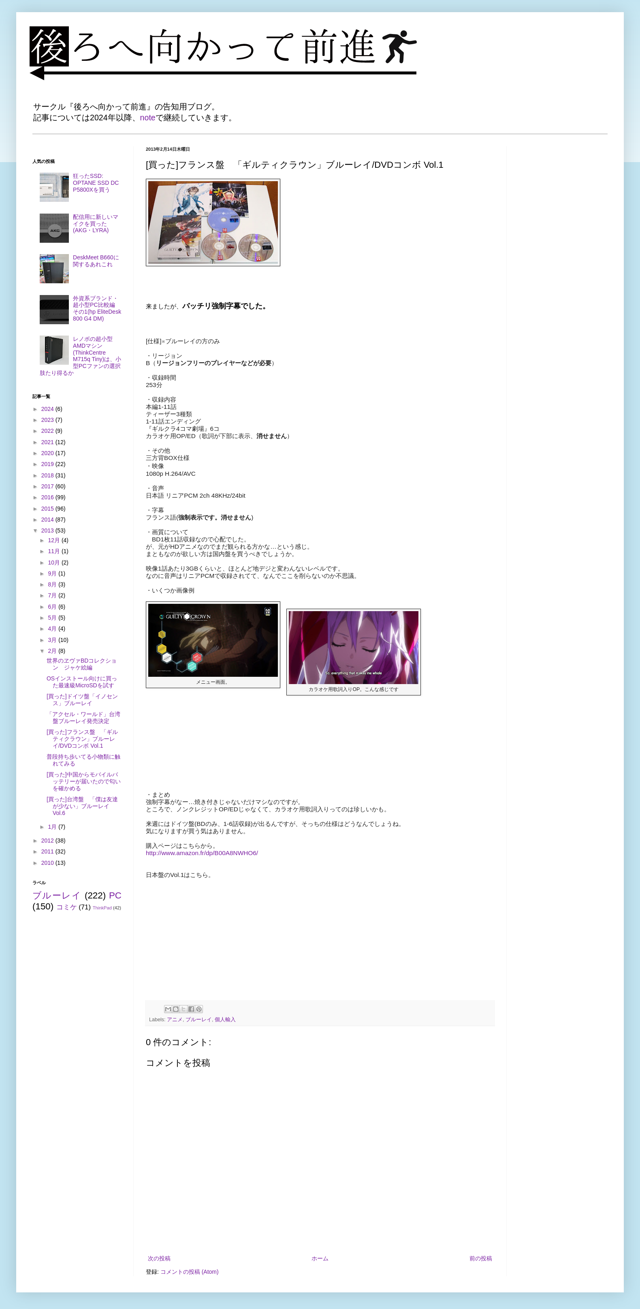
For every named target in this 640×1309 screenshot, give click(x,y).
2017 (48, 486)
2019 (48, 464)
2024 (48, 409)
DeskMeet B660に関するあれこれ (96, 260)
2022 (48, 431)
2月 (53, 651)
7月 (53, 595)
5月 (53, 617)
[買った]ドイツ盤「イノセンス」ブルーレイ (82, 699)
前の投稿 (480, 1258)
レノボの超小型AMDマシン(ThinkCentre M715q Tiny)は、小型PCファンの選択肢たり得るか (81, 356)
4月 (53, 628)
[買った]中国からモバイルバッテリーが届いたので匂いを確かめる (84, 781)
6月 (53, 606)
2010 (48, 863)
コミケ (66, 907)
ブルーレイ (199, 1019)
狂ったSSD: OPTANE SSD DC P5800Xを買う (96, 183)
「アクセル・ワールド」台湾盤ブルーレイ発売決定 (83, 717)
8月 (53, 584)
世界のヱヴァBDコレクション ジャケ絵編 (82, 664)
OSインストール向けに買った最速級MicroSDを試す (82, 682)
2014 (48, 519)
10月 (54, 562)
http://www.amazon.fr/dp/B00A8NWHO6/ (202, 852)
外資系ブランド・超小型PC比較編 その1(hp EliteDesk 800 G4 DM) (97, 308)
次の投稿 (159, 1258)
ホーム (320, 1258)
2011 (48, 851)
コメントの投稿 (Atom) (189, 1271)
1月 (53, 826)
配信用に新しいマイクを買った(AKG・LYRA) (95, 224)
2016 (48, 497)
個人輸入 (225, 1019)
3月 (53, 640)
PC (115, 895)
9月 (53, 573)
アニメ (175, 1019)
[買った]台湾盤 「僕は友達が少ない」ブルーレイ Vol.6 (82, 806)
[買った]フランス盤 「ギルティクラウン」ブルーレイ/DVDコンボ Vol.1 (82, 739)
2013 (48, 530)
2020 (48, 453)
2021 (48, 442)
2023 (48, 420)
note (148, 117)
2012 (48, 840)
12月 (54, 540)
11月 (54, 551)
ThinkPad (102, 907)
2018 (48, 475)
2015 (48, 508)
